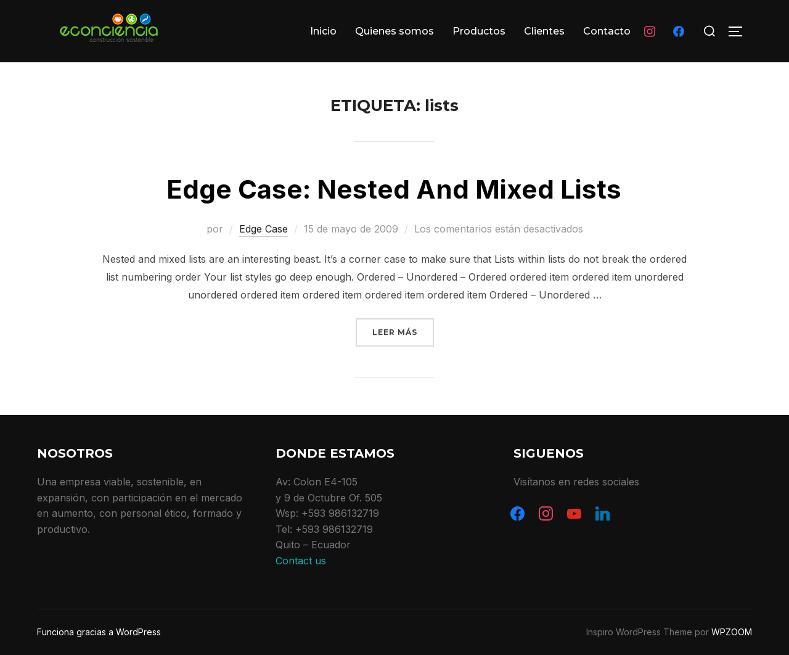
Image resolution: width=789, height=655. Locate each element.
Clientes (544, 31)
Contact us (301, 560)
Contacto (607, 31)
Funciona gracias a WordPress (99, 632)
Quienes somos (394, 31)
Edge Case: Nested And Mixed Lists (393, 189)
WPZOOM (731, 632)
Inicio (323, 31)
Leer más (403, 331)
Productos (478, 31)
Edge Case (263, 229)
